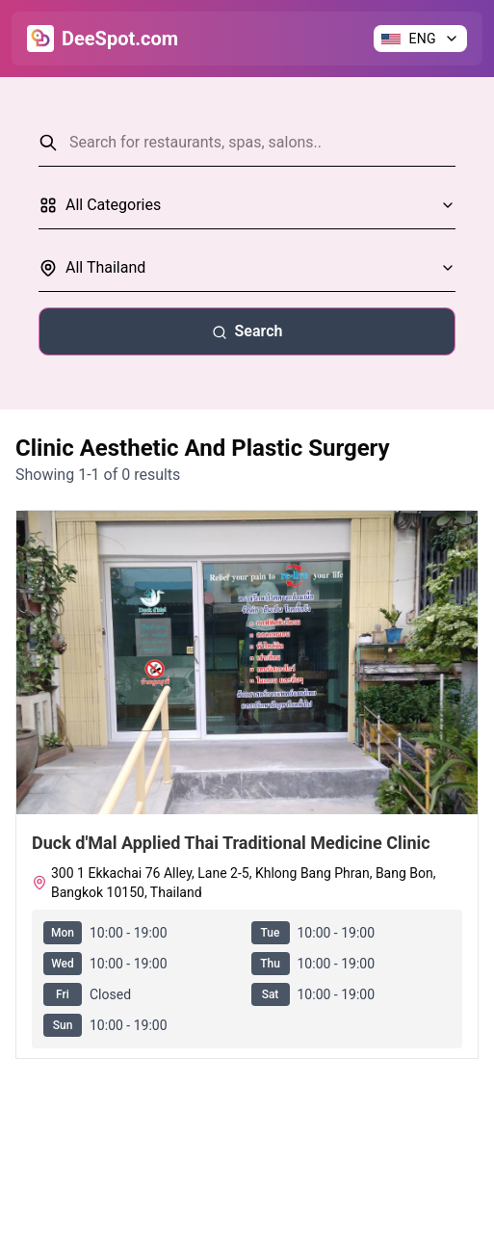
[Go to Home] (102, 38)
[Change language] (420, 38)
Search (247, 331)
